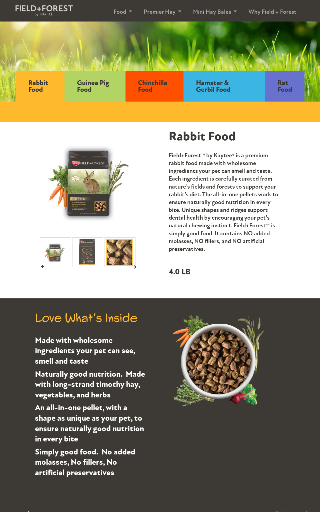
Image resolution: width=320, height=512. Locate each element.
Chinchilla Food (152, 86)
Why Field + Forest (272, 12)
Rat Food (285, 86)
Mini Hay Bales (212, 12)
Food (120, 12)
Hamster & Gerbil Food (213, 86)
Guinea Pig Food (93, 86)
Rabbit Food (38, 86)
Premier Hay (160, 12)
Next (135, 267)
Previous (42, 267)
